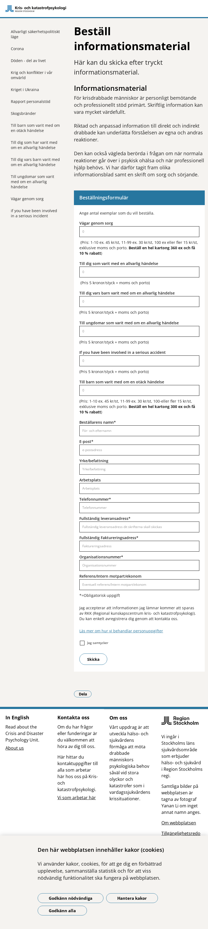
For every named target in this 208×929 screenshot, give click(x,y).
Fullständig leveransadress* (105, 518)
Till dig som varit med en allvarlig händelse (118, 263)
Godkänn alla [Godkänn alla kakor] (62, 910)
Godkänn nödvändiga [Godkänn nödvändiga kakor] (70, 898)
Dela (85, 694)
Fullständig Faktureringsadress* (108, 537)
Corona (17, 48)
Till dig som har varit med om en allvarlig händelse (34, 145)
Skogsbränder (23, 113)
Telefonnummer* (95, 499)
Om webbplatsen (178, 823)
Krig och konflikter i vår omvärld (32, 75)
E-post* (86, 441)
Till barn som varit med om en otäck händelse (35, 128)
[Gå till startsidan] (104, 8)
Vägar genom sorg (27, 198)
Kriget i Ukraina (25, 89)
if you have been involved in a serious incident (34, 213)
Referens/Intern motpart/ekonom (110, 576)
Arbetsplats (90, 480)
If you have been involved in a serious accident (122, 352)
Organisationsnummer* (101, 556)
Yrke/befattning (93, 460)
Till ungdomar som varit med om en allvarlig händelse (32, 181)
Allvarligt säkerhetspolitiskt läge (35, 34)
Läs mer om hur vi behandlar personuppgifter (121, 630)
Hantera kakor (132, 898)
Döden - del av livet (28, 60)
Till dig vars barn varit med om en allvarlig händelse (35, 162)
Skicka (93, 659)
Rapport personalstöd (30, 101)
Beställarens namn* (97, 422)
